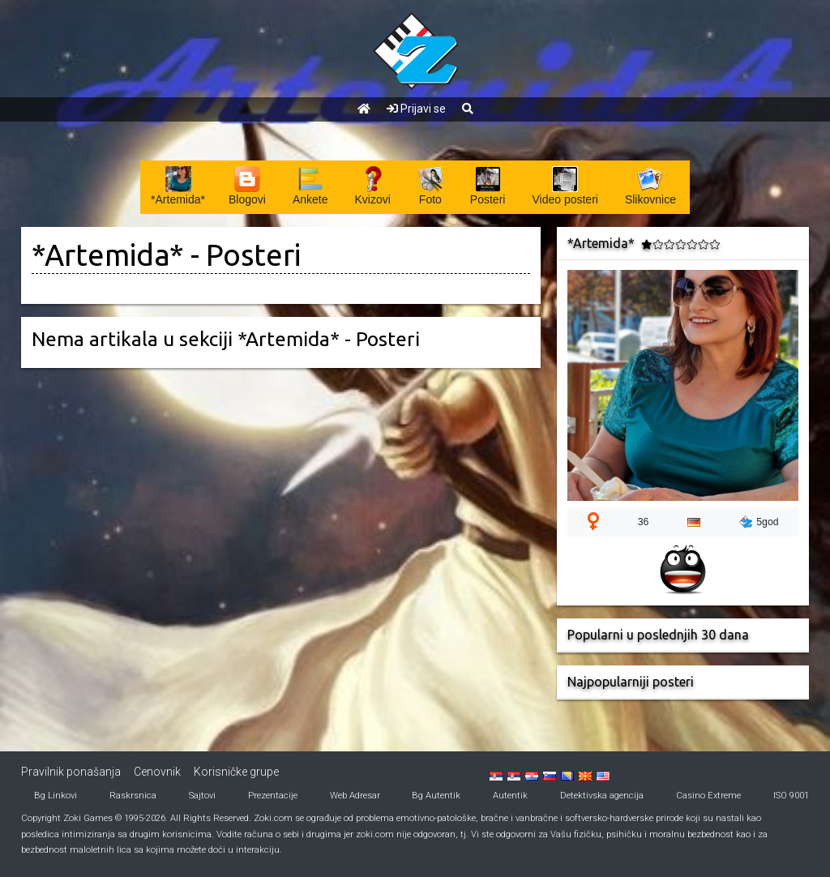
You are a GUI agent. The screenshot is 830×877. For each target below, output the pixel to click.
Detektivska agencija (602, 795)
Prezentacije (272, 795)
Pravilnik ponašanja (71, 771)
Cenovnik (157, 771)
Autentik (510, 795)
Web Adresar (355, 795)
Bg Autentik (436, 795)
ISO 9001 (791, 795)
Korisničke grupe (236, 771)
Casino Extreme (708, 795)
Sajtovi (202, 795)
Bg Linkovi (55, 795)
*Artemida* (108, 255)
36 (643, 522)
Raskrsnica (132, 795)
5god (758, 522)
